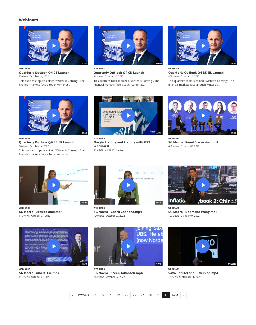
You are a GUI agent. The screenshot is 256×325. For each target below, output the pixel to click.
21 (95, 295)
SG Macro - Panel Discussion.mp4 (193, 142)
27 (142, 295)
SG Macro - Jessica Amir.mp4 (40, 212)
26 (134, 295)
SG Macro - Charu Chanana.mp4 (118, 212)
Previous (83, 295)
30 (165, 295)
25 (126, 295)
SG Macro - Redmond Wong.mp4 (192, 212)
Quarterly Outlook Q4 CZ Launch (44, 72)
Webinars (24, 68)
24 (118, 295)
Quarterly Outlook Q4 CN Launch (119, 72)
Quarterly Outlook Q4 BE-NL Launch (196, 72)
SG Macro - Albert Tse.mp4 (39, 273)
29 (157, 295)
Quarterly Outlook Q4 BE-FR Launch (46, 142)
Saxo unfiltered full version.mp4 (193, 273)
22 (103, 295)
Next (175, 295)
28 (150, 295)
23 (110, 295)
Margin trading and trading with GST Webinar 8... (122, 144)
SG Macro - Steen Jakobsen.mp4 (118, 273)
